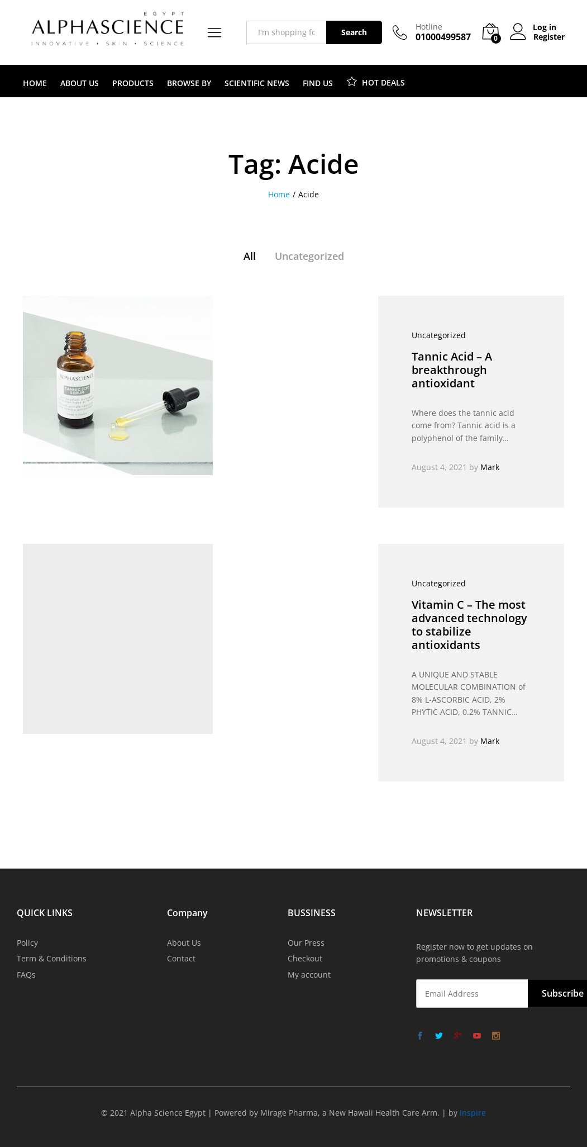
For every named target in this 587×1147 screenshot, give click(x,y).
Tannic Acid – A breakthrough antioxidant (452, 370)
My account (309, 974)
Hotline (429, 27)
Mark (489, 467)
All (250, 256)
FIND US (318, 83)
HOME (35, 83)
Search (354, 32)
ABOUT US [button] (79, 83)
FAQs (26, 974)
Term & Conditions (52, 958)
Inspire (473, 1112)
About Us (184, 942)
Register (549, 37)
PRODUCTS (133, 83)
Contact (181, 958)
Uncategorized (309, 256)
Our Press (306, 942)
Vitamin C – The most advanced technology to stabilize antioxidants (469, 624)
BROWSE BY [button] (189, 83)
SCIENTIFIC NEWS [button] (257, 83)
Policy (27, 942)
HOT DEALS (375, 81)
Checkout (305, 958)
